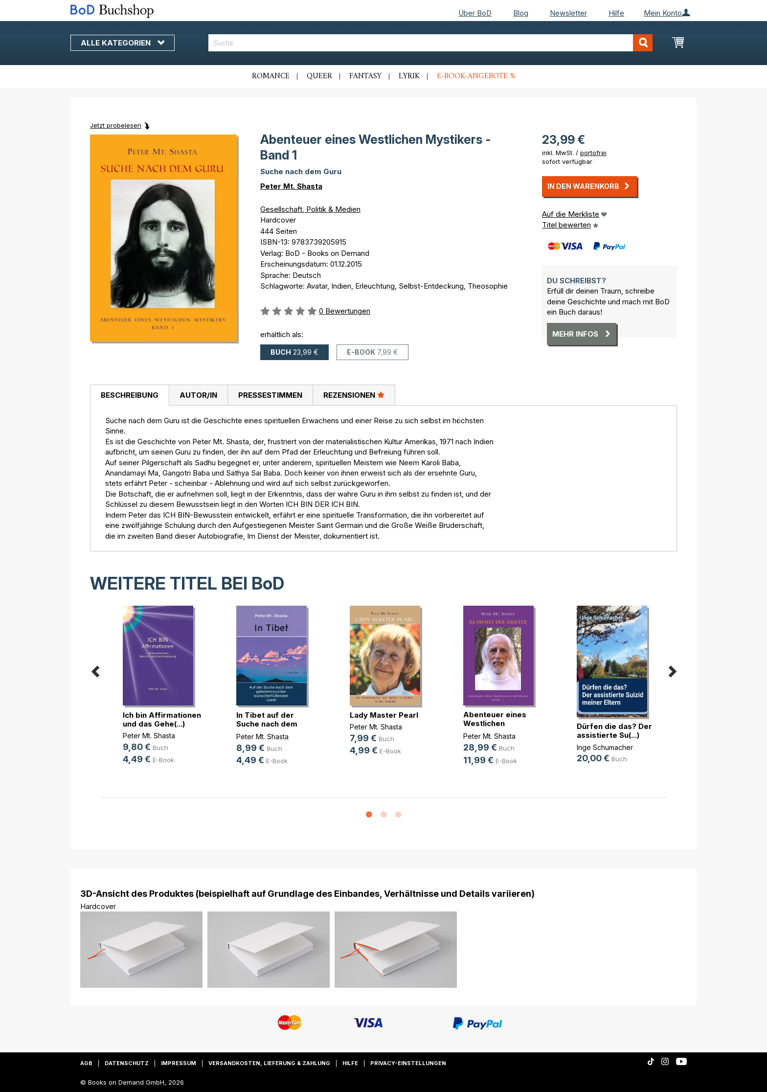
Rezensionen (353, 394)
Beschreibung (129, 395)
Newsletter (568, 13)
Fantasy (365, 76)
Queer (319, 76)
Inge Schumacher (605, 747)
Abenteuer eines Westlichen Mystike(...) (494, 723)
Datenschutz (127, 1063)
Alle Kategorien (122, 42)
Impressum (178, 1063)
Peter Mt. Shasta (291, 186)
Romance (271, 76)
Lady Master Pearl (384, 715)
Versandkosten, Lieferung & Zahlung (269, 1063)
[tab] (129, 395)
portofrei (593, 153)
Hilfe (616, 13)
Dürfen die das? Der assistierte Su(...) (614, 731)
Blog (520, 13)
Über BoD (475, 13)
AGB (86, 1063)
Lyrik (409, 76)
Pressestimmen (270, 395)
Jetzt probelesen (115, 125)
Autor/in (198, 395)
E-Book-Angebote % (476, 76)
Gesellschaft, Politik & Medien (310, 209)
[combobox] (430, 42)
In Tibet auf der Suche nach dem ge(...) (266, 723)
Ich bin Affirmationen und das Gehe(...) (162, 719)
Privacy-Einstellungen (408, 1063)
